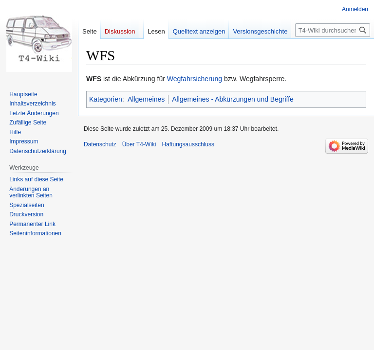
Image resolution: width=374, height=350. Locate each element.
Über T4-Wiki (139, 144)
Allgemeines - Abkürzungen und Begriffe (233, 99)
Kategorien (105, 99)
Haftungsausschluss (188, 144)
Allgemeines (146, 99)
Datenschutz (100, 144)
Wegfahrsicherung (194, 79)
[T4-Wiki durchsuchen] (332, 30)
